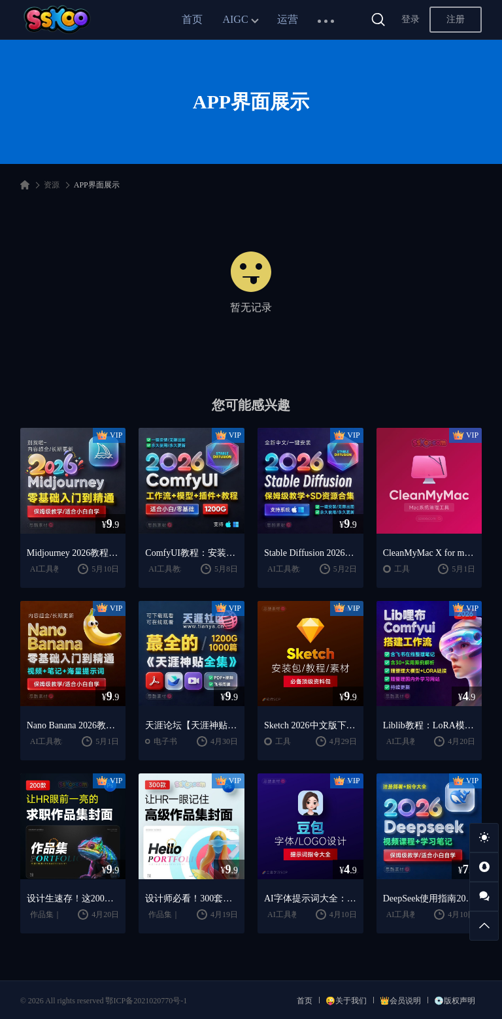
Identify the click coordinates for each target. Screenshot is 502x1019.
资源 (51, 184)
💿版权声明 (454, 1000)
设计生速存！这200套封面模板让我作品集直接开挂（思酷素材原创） (73, 898)
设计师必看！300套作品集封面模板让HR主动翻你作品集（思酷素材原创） (191, 898)
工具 (402, 569)
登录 (410, 19)
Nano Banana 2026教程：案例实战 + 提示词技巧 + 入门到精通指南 (73, 725)
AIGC (235, 19)
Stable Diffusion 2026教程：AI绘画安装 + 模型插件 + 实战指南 (310, 553)
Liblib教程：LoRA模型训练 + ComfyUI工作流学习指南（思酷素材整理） (429, 725)
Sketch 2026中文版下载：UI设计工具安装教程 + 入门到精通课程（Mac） (310, 725)
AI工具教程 (50, 569)
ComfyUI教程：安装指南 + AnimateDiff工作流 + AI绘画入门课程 (191, 553)
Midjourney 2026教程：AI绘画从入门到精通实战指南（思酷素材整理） (73, 553)
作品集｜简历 (53, 914)
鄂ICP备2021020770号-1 (146, 1000)
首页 (192, 19)
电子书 (165, 741)
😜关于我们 (346, 1000)
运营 (287, 19)
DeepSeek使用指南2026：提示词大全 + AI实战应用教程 (429, 898)
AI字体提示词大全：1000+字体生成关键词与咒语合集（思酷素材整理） (310, 898)
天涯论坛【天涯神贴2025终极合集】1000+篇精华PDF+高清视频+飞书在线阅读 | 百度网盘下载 (191, 725)
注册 (455, 19)
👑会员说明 (400, 1000)
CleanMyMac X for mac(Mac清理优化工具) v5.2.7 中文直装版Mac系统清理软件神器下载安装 (429, 553)
